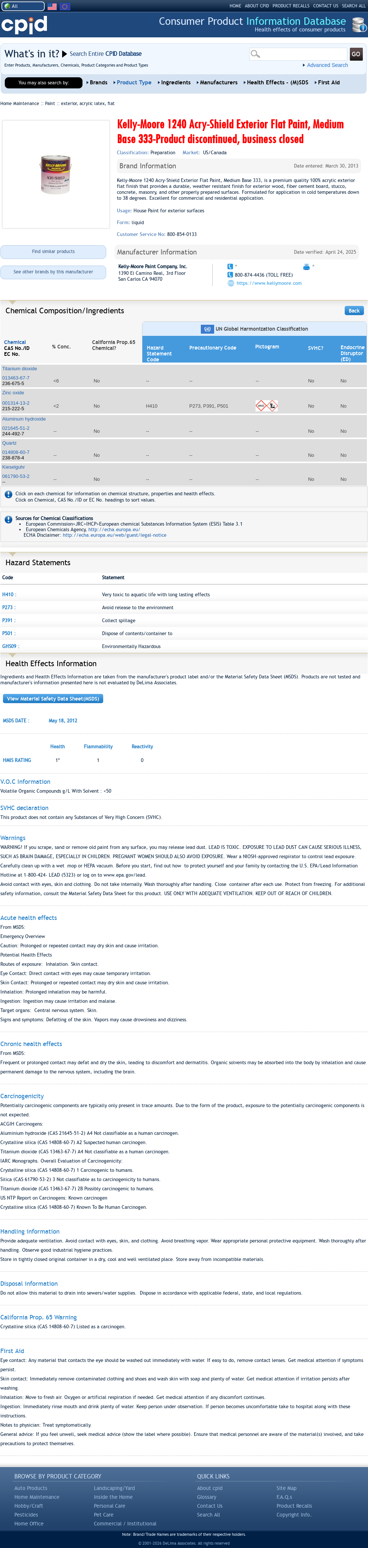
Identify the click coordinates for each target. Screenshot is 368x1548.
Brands (98, 82)
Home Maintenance (37, 1497)
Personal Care (109, 1506)
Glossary (206, 1497)
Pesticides (26, 1515)
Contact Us (210, 1506)
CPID (24, 25)
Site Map (287, 1488)
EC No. (12, 354)
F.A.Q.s (284, 1497)
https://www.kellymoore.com (269, 283)
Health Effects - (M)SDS (277, 82)
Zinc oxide (13, 392)
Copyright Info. (294, 1515)
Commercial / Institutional (125, 1524)
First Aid (329, 82)
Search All (208, 1515)
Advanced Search (327, 65)
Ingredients (175, 82)
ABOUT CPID (257, 6)
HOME (235, 6)
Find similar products (53, 251)
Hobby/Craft (28, 1506)
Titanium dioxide (19, 368)
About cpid (210, 1488)
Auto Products (30, 1488)
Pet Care (104, 1515)
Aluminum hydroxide (24, 419)
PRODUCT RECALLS (291, 6)
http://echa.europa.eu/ (114, 529)
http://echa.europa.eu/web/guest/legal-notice (114, 535)
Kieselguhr (13, 467)
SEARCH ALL (354, 6)
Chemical (15, 342)
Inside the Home (113, 1497)
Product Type (134, 82)
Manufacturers (218, 82)
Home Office (29, 1524)
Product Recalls (294, 1506)
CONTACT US (325, 6)
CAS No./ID (17, 348)
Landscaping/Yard (114, 1488)
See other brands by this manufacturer (53, 271)
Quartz (9, 443)
